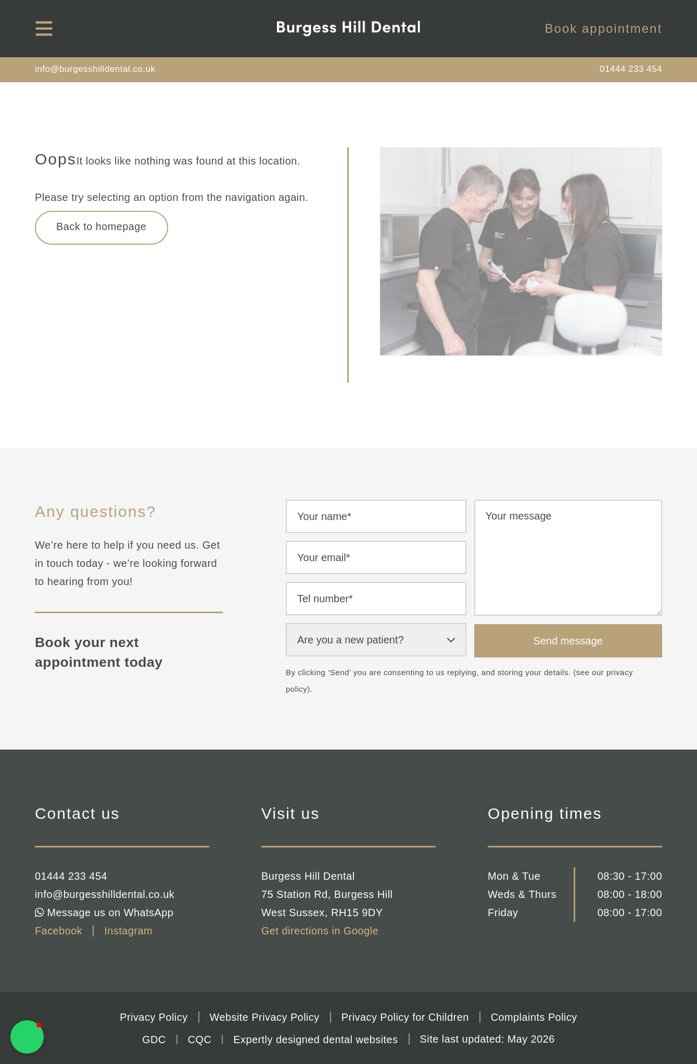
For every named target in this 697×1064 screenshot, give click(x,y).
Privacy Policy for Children (405, 1017)
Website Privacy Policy (264, 1017)
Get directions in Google (320, 930)
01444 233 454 (631, 69)
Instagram (129, 930)
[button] (27, 1037)
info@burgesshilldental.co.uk (95, 69)
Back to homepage (102, 227)
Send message (568, 641)
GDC (152, 1039)
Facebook (59, 930)
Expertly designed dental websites (315, 1039)
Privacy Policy (152, 1017)
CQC (198, 1039)
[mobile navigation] (44, 29)
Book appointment (603, 28)
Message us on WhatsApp (105, 912)
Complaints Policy (534, 1017)
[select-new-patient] (376, 639)
